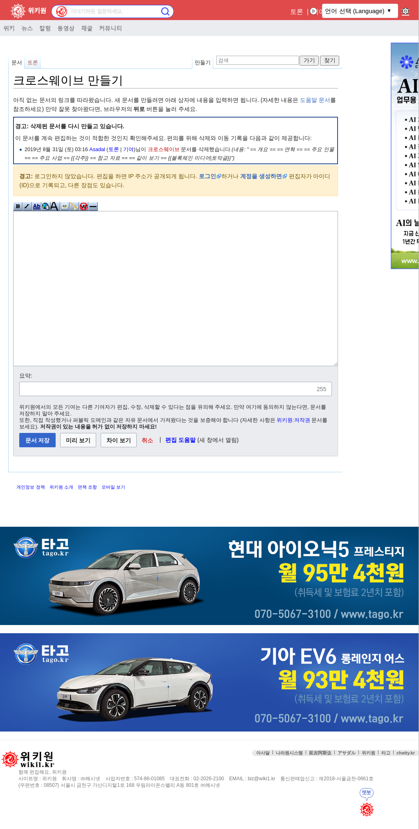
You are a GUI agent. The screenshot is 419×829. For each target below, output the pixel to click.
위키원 (368, 783)
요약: (25, 406)
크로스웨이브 (164, 149)
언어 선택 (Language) (354, 10)
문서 (16, 62)
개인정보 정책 (30, 517)
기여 (128, 149)
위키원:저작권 (293, 451)
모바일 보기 (113, 517)
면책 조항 (87, 517)
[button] (147, 471)
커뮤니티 (110, 28)
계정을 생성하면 (261, 176)
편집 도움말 (180, 470)
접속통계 (352, 800)
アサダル (347, 783)
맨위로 (406, 800)
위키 (9, 28)
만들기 (203, 62)
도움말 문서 (315, 100)
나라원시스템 (289, 783)
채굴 (86, 28)
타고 (385, 783)
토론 (296, 11)
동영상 (65, 28)
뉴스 (27, 28)
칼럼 (45, 28)
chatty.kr (405, 783)
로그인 (207, 176)
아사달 (263, 783)
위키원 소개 (61, 517)
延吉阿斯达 (320, 783)
